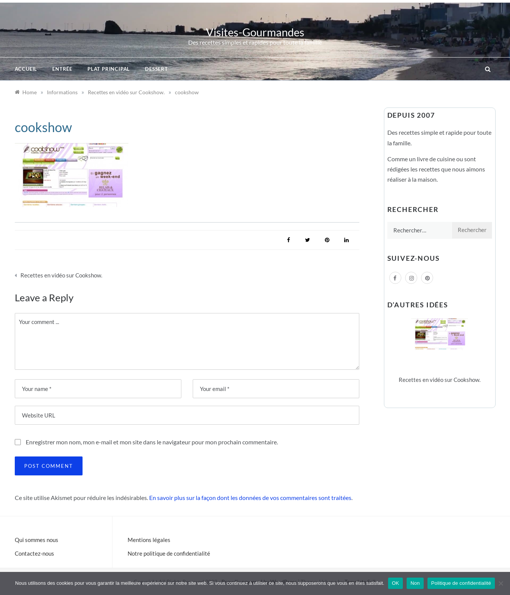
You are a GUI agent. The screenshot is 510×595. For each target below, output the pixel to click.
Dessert (156, 69)
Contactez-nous (34, 553)
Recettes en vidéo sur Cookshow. (61, 275)
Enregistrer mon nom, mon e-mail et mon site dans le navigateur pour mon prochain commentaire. (152, 441)
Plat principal (108, 69)
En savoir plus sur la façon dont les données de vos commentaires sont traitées (250, 497)
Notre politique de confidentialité (169, 553)
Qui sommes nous (36, 539)
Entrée (62, 69)
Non (415, 583)
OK (395, 583)
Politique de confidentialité (461, 583)
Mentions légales (149, 539)
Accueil (26, 69)
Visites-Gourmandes (255, 32)
